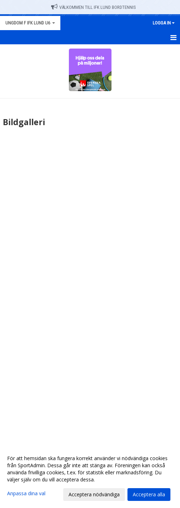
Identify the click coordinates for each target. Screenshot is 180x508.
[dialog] (90, 476)
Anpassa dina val (26, 493)
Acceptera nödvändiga (94, 494)
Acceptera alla (149, 494)
